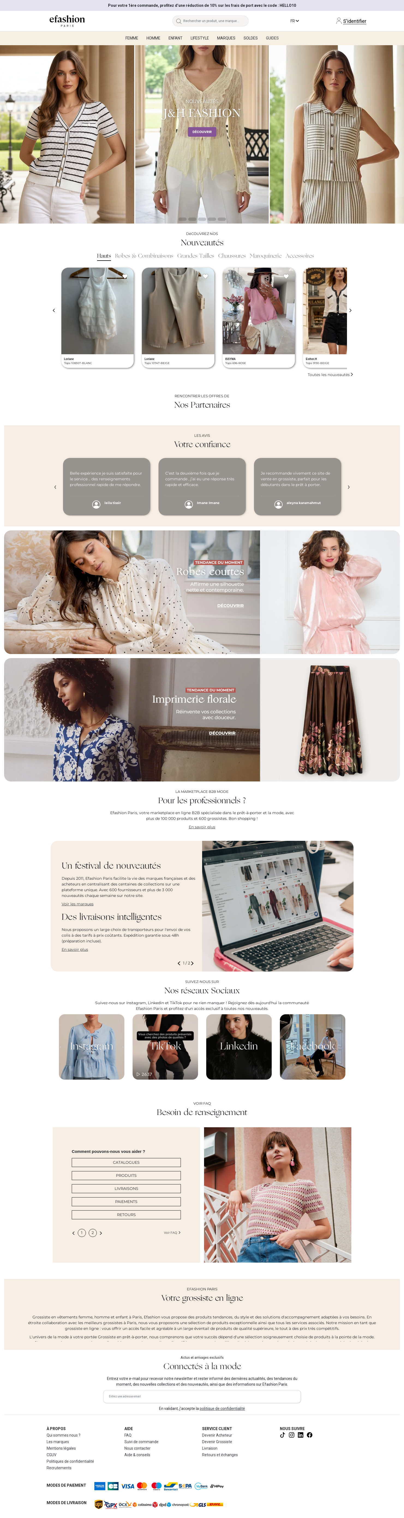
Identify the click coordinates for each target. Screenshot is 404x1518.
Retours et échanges (220, 1455)
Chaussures (232, 256)
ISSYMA (230, 359)
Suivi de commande (141, 1442)
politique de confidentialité (222, 1408)
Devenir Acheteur (217, 1435)
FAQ (127, 1435)
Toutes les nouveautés (331, 374)
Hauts (104, 256)
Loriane (69, 359)
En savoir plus (202, 826)
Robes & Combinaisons (144, 256)
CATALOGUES (126, 1162)
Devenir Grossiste (217, 1442)
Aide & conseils (137, 1455)
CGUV (51, 1455)
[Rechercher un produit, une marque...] (216, 21)
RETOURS (126, 1214)
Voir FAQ (172, 1233)
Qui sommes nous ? (63, 1435)
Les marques (58, 1442)
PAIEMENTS (126, 1201)
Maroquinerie (266, 256)
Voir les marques (78, 904)
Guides (272, 38)
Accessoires (300, 256)
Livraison (209, 1448)
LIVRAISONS (126, 1188)
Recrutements (59, 1468)
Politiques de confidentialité (70, 1461)
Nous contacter (137, 1448)
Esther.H (311, 359)
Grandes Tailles (195, 256)
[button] (180, 963)
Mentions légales (61, 1448)
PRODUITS (126, 1175)
